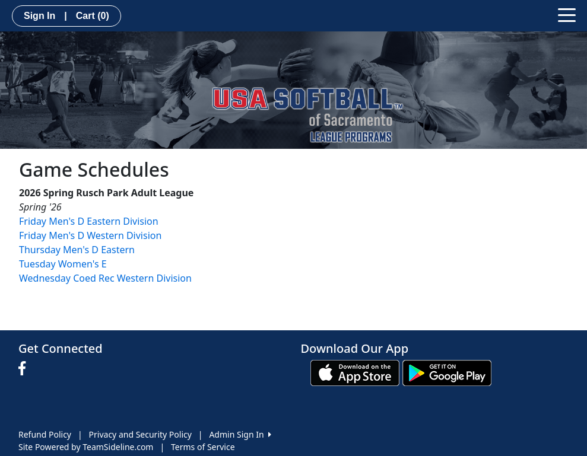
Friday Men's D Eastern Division (88, 221)
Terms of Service (203, 446)
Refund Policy (44, 434)
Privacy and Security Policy (140, 434)
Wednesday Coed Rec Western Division (105, 278)
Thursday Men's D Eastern (77, 249)
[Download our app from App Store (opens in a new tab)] (354, 372)
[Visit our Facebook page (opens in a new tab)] (24, 369)
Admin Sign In (240, 434)
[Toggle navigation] (567, 14)
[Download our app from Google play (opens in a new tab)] (446, 372)
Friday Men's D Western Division (90, 235)
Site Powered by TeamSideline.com (85, 446)
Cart (92, 16)
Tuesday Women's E (63, 263)
